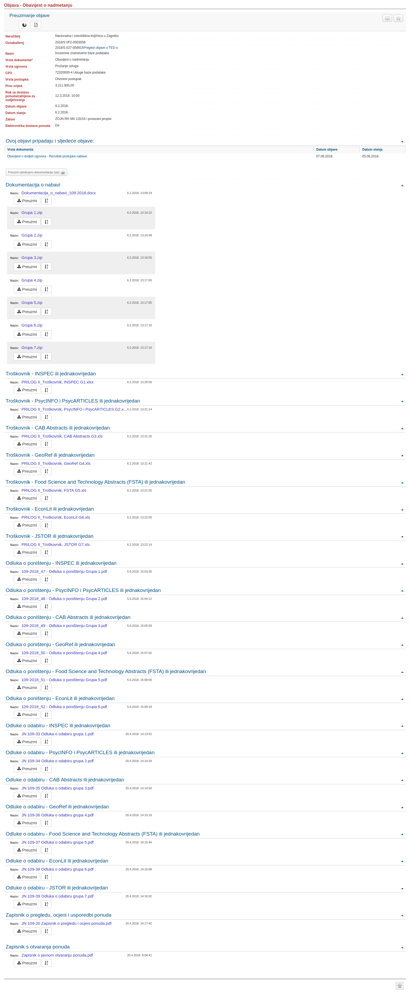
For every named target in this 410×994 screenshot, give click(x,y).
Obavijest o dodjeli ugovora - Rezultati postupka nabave (47, 156)
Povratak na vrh (402, 141)
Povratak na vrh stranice (400, 986)
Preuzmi (27, 200)
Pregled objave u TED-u (100, 48)
